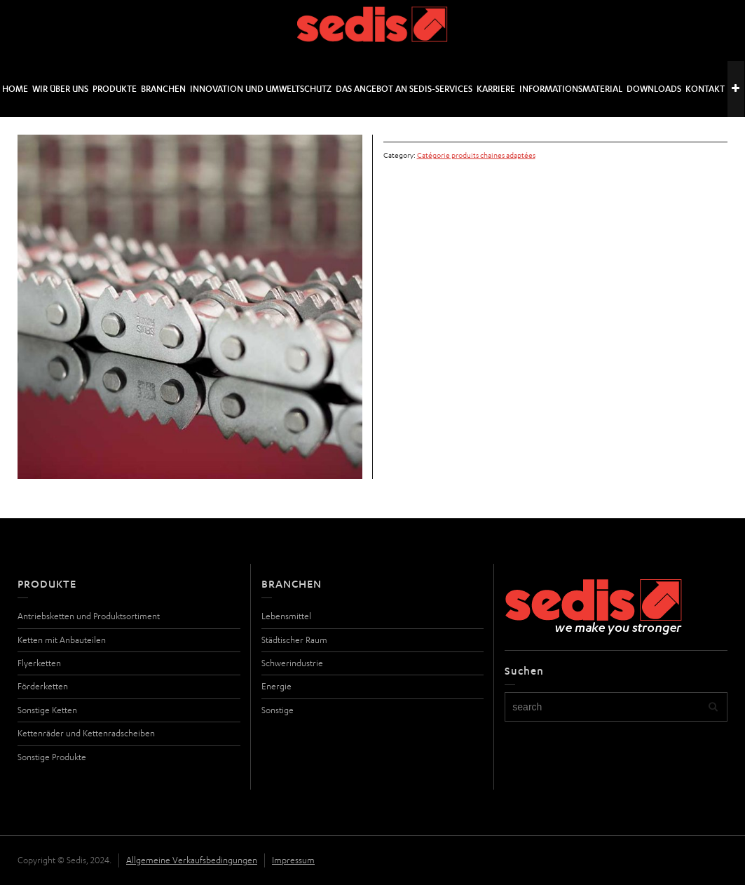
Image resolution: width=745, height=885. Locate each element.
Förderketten (43, 686)
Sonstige (277, 710)
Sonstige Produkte (52, 757)
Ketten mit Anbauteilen (62, 640)
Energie (276, 686)
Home (15, 88)
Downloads (654, 88)
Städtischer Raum (294, 640)
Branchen (163, 88)
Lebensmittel (286, 616)
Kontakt (705, 88)
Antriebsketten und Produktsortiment (89, 616)
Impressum (293, 860)
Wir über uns (60, 88)
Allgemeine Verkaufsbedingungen (191, 860)
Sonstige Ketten (47, 710)
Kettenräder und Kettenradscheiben (86, 733)
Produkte (115, 88)
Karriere (496, 88)
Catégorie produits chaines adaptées (476, 155)
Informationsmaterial (570, 88)
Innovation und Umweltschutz (261, 88)
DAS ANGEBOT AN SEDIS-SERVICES (404, 88)
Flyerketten (39, 663)
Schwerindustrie (292, 663)
